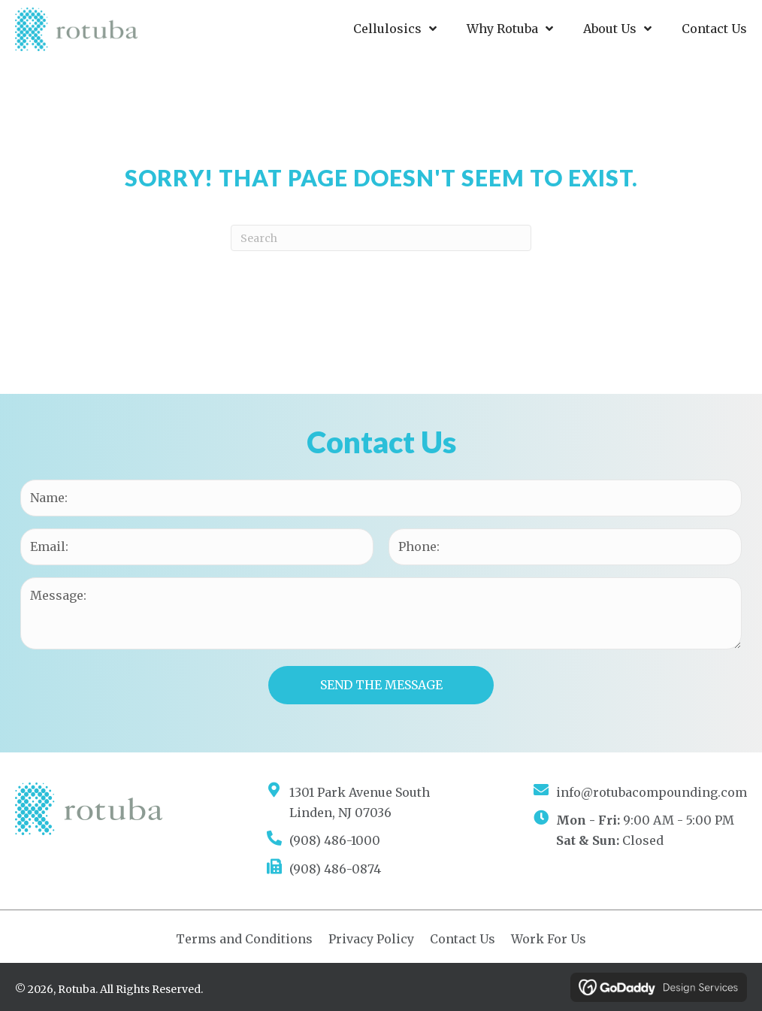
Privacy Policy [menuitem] (371, 939)
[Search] (381, 238)
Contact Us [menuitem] (462, 939)
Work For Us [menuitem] (548, 939)
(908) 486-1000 (334, 840)
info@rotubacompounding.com (651, 792)
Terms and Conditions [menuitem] (244, 939)
